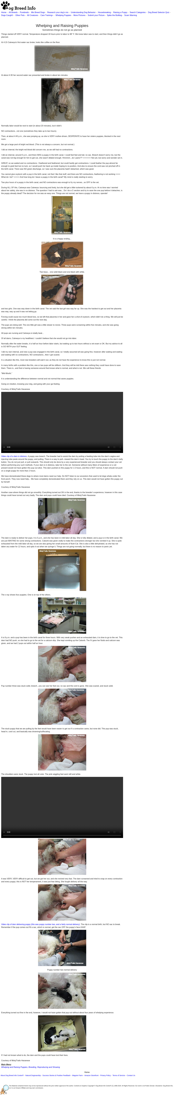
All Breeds (13, 12)
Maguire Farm (77, 1075)
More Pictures (79, 15)
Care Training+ (46, 15)
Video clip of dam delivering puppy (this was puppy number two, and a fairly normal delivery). (40, 924)
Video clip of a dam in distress (14, 456)
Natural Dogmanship (33, 1075)
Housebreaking (104, 12)
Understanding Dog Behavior (83, 12)
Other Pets (20, 15)
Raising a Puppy (120, 12)
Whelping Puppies (63, 15)
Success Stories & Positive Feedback (56, 1075)
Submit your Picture (96, 15)
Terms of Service (118, 1075)
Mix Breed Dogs (38, 12)
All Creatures (32, 15)
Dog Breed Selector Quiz (158, 12)
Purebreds (24, 12)
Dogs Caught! (7, 15)
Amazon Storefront (91, 1075)
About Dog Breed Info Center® (12, 1075)
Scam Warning (130, 15)
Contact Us (131, 1075)
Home (3, 12)
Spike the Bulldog (114, 15)
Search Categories (138, 12)
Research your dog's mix (57, 12)
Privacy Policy (105, 1075)
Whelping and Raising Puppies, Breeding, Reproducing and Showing (30, 1067)
